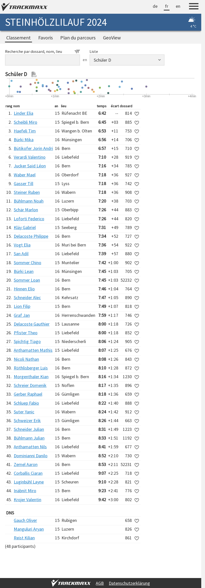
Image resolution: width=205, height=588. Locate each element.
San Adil (21, 253)
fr (166, 6)
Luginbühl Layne (29, 482)
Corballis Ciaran (28, 473)
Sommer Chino (27, 262)
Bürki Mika (24, 139)
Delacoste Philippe (31, 236)
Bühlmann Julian (29, 438)
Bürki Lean (24, 271)
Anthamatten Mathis (33, 350)
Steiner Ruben (27, 192)
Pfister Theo (26, 333)
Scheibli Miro (25, 122)
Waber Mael (25, 175)
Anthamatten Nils (30, 447)
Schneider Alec (27, 297)
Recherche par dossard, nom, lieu (42, 51)
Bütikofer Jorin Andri (33, 148)
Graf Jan (22, 315)
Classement (18, 38)
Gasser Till (23, 183)
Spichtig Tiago (27, 341)
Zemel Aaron (26, 464)
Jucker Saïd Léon (30, 166)
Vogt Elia (22, 245)
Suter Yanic (24, 412)
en (178, 6)
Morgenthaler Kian (31, 376)
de (155, 6)
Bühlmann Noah (29, 201)
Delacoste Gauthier (32, 324)
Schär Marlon (26, 210)
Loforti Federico (29, 219)
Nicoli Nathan (26, 359)
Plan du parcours (78, 38)
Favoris (45, 38)
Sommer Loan (27, 280)
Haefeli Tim (25, 131)
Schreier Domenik (30, 385)
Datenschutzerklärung (129, 583)
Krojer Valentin (27, 499)
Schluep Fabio (26, 403)
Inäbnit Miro (25, 490)
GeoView (112, 38)
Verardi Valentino (30, 157)
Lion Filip (22, 306)
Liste (94, 51)
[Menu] (194, 7)
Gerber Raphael (28, 394)
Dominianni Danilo (31, 456)
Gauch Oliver (25, 520)
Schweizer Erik (27, 420)
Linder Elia (23, 113)
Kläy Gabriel (25, 227)
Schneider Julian (29, 429)
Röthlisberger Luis (31, 368)
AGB (100, 583)
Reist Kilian (24, 538)
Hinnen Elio (24, 289)
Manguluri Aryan (29, 529)
